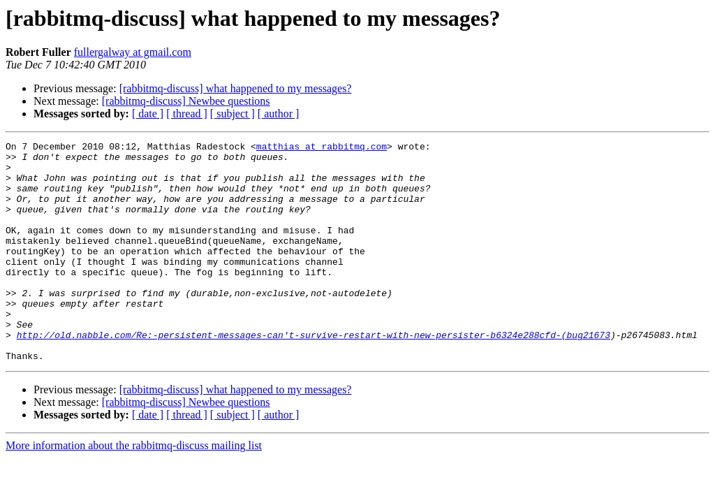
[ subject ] (232, 113)
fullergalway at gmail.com (132, 52)
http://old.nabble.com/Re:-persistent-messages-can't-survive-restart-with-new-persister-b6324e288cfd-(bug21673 (313, 374)
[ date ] (147, 113)
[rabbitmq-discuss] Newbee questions (186, 101)
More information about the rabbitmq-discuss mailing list (134, 489)
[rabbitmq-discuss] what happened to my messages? (235, 88)
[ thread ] (186, 113)
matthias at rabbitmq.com (321, 148)
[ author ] (279, 113)
